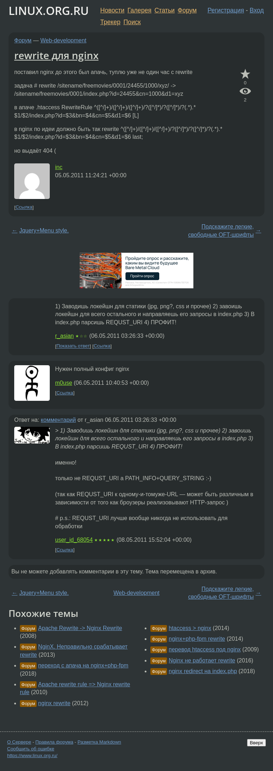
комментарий (58, 420)
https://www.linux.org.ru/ (32, 755)
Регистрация (226, 10)
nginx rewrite (54, 703)
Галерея (139, 10)
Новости (112, 10)
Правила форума (55, 742)
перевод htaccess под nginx (205, 649)
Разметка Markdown (99, 742)
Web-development (64, 40)
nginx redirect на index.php (203, 671)
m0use (63, 383)
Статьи (164, 10)
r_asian (64, 336)
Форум (187, 10)
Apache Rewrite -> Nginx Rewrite (80, 628)
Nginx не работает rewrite (202, 660)
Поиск (132, 22)
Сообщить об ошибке (30, 748)
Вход (257, 10)
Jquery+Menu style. (44, 230)
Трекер (110, 22)
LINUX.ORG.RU (49, 10)
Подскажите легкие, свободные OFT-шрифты (221, 230)
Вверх (256, 742)
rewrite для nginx (56, 55)
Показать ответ (73, 346)
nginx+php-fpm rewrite (197, 639)
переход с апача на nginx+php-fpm (83, 665)
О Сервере (19, 742)
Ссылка (24, 207)
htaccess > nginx (190, 628)
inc (58, 167)
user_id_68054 (74, 540)
